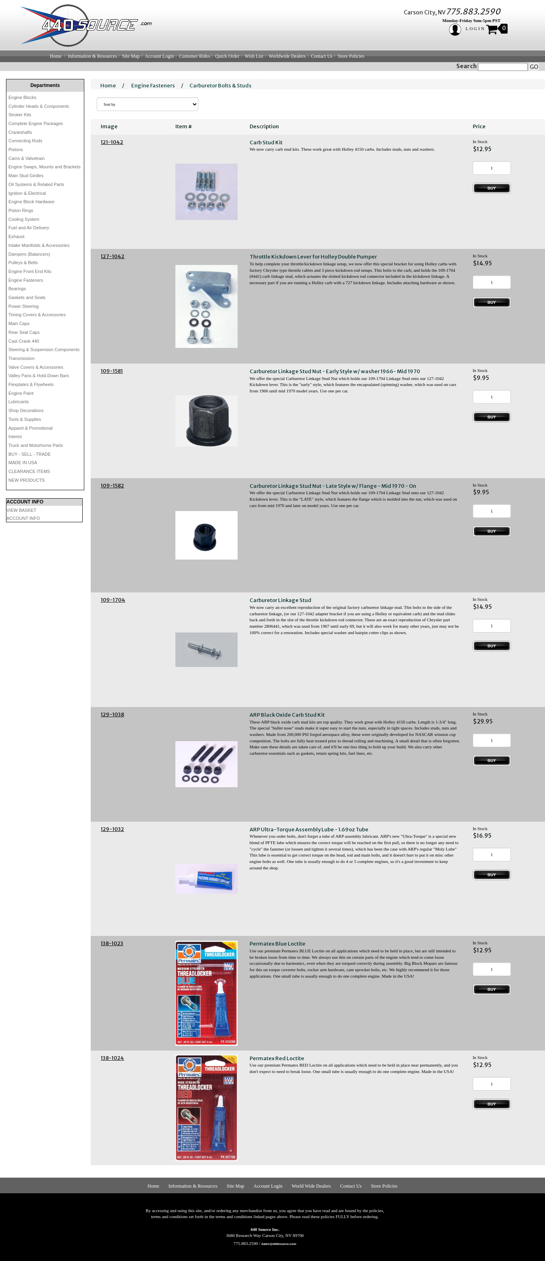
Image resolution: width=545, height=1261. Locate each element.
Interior (15, 436)
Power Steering (23, 306)
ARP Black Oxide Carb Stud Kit (287, 714)
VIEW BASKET (21, 510)
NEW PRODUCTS (26, 480)
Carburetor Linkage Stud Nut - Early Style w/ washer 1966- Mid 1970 (335, 371)
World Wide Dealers (311, 1186)
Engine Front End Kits (29, 271)
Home (55, 56)
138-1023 (112, 943)
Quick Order (227, 56)
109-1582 (112, 485)
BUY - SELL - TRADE (29, 454)
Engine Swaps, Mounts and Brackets (44, 166)
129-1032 (112, 829)
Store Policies (351, 56)
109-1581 (112, 371)
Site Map (131, 56)
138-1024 (112, 1058)
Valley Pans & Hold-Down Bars (38, 375)
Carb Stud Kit (266, 142)
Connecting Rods (25, 140)
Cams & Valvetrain (26, 158)
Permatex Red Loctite (277, 1058)
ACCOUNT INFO (23, 518)
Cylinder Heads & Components (38, 106)
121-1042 (112, 142)
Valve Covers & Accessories (35, 367)
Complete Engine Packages (35, 123)
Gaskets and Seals (26, 297)
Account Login (159, 56)
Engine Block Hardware (31, 201)
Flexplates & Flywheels (31, 384)
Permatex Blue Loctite (277, 943)
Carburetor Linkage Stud (280, 600)
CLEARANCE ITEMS (29, 471)
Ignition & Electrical (27, 193)
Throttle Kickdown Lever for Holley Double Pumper (313, 256)
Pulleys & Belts (23, 262)
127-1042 (112, 256)
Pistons (15, 149)
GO (534, 67)
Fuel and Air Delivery (28, 227)
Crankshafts (20, 132)
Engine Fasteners (25, 280)
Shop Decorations (25, 410)
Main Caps (19, 323)
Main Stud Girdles (25, 175)
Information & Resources (92, 56)
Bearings (17, 288)
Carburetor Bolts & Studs (220, 85)
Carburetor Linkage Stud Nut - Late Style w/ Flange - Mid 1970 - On (333, 486)
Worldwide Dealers (287, 56)
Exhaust (16, 236)
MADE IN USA (22, 462)
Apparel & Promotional (30, 428)
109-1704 (113, 599)
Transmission (21, 358)
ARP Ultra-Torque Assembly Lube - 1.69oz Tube (309, 829)
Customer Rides (194, 56)
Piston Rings (20, 210)
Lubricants (18, 401)
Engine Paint (20, 393)
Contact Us (322, 56)
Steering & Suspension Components (43, 349)
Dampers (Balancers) (29, 254)
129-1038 (112, 714)
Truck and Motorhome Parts (35, 445)
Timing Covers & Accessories (37, 314)
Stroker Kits (19, 114)
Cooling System (23, 219)
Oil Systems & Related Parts (36, 184)
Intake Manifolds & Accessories (38, 245)
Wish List (254, 56)
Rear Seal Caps (24, 332)
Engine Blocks (22, 97)
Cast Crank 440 (23, 341)
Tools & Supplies (24, 419)
